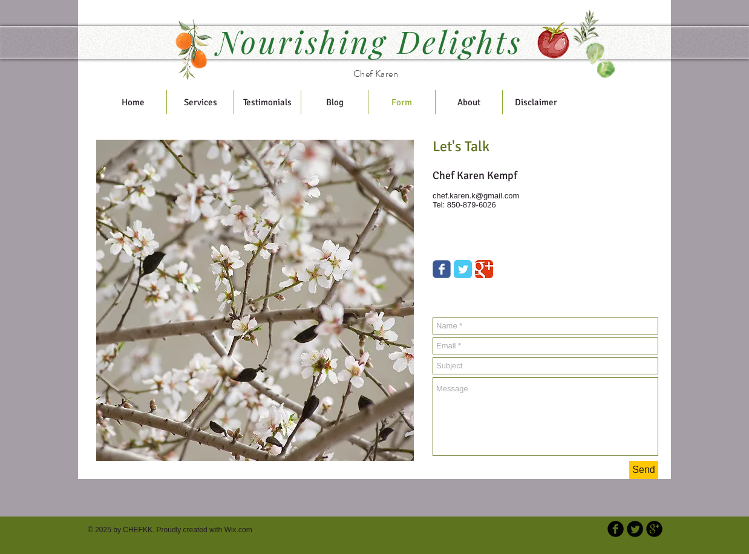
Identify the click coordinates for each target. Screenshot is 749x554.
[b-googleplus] (654, 529)
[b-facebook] (615, 529)
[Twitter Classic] (463, 269)
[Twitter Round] (635, 529)
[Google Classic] (484, 269)
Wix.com (238, 530)
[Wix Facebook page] (442, 269)
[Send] (643, 470)
